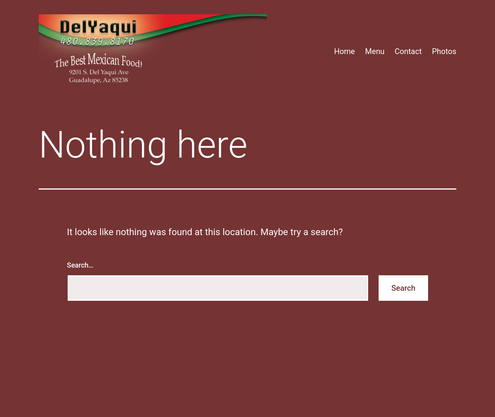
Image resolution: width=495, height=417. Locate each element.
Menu (374, 51)
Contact (408, 51)
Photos (444, 51)
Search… (80, 265)
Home (344, 51)
